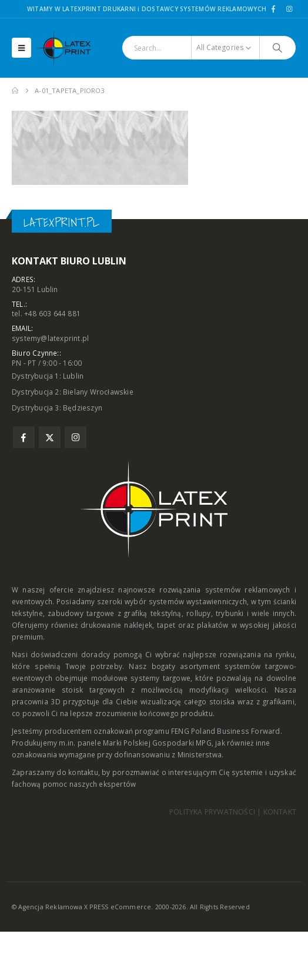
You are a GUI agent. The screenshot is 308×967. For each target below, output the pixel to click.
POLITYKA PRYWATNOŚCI (212, 812)
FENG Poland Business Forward (225, 731)
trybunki (230, 613)
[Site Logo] (68, 48)
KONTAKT (279, 812)
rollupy (198, 613)
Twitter (50, 437)
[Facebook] (273, 9)
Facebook (24, 437)
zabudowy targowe (81, 613)
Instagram (75, 437)
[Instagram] (289, 9)
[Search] (278, 47)
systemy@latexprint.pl (50, 338)
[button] (21, 48)
